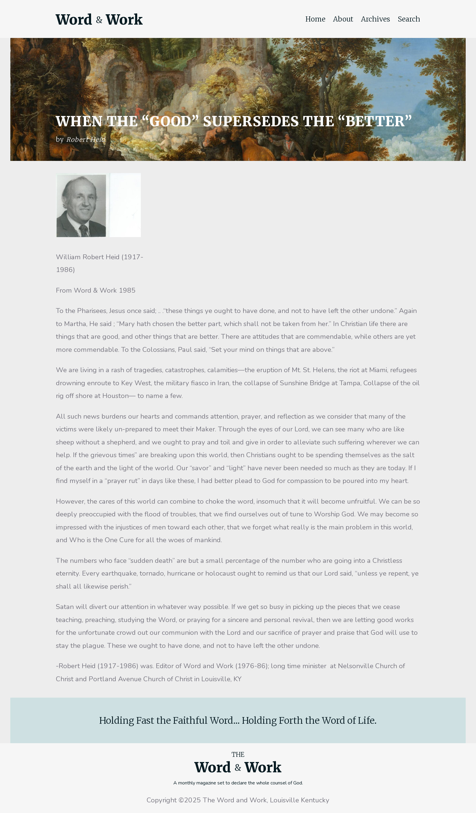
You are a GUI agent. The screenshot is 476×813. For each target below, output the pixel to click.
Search (409, 19)
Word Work (99, 19)
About (343, 19)
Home (315, 19)
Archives (375, 19)
